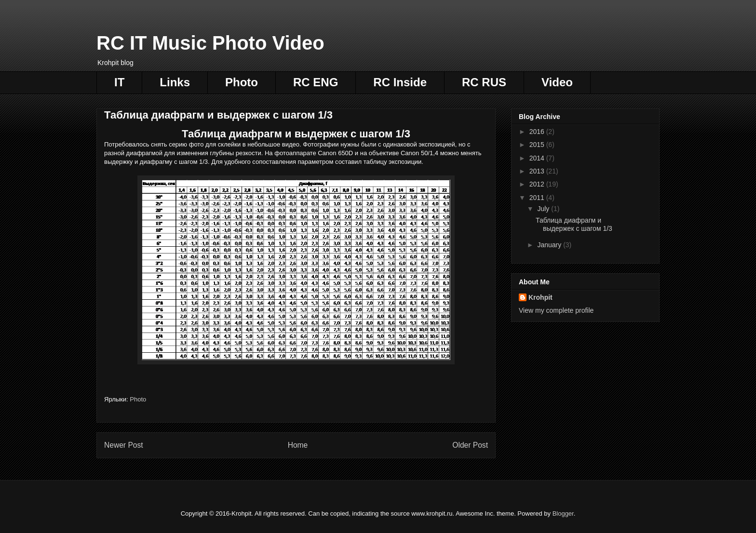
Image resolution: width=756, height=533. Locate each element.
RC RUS (484, 82)
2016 (537, 131)
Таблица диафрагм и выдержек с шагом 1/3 (574, 224)
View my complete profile (556, 310)
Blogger (563, 513)
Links (175, 82)
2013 (537, 171)
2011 (537, 197)
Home (298, 445)
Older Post (470, 445)
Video (557, 82)
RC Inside (400, 82)
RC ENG (315, 82)
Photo (241, 82)
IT (119, 82)
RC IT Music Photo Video (210, 42)
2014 (537, 158)
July (544, 209)
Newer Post (123, 445)
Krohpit (540, 297)
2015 (537, 144)
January (550, 245)
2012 (537, 184)
